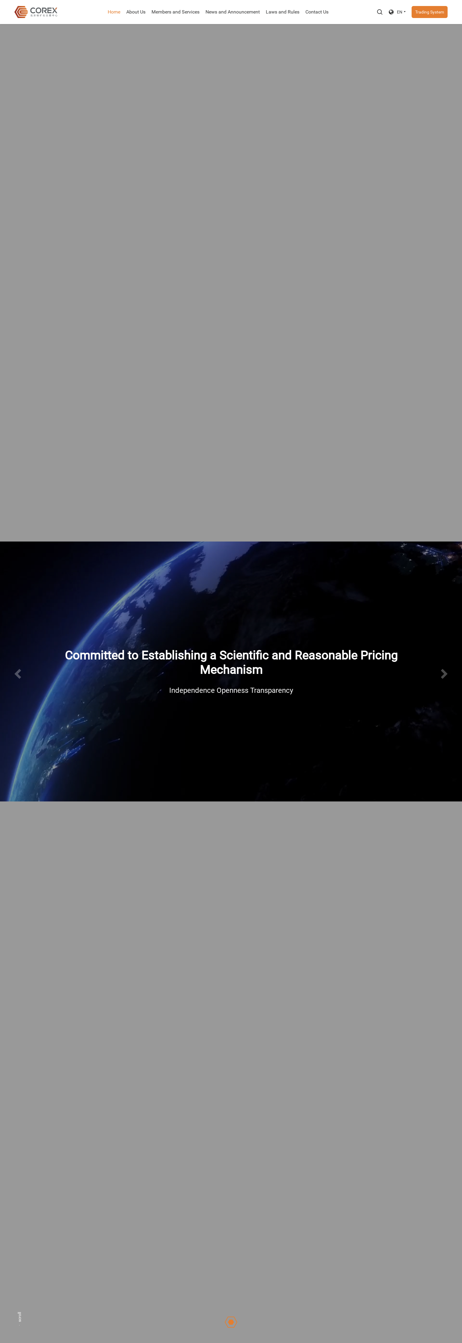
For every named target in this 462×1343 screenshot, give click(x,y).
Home (114, 12)
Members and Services (176, 12)
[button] (17, 674)
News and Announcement (233, 12)
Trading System (429, 12)
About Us (136, 12)
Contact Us (316, 12)
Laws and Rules (282, 12)
